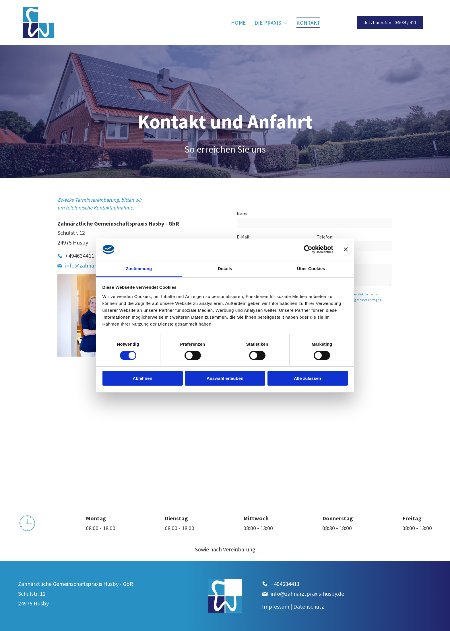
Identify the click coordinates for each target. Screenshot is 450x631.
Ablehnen (142, 378)
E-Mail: (243, 237)
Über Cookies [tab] (311, 268)
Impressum (275, 606)
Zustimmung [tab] (139, 268)
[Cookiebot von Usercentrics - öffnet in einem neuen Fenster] (308, 249)
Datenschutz (308, 606)
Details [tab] (225, 268)
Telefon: (325, 237)
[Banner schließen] (346, 249)
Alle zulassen (307, 378)
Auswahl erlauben (225, 378)
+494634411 (79, 255)
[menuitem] (238, 22)
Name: (243, 213)
